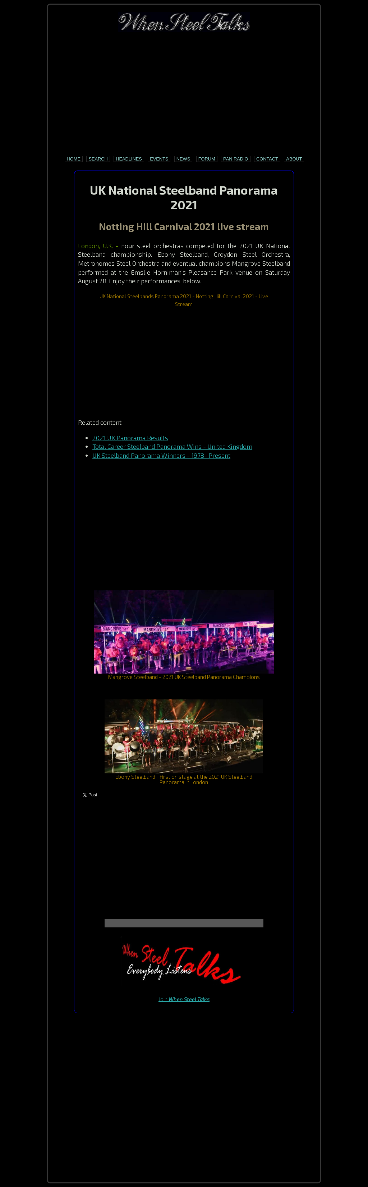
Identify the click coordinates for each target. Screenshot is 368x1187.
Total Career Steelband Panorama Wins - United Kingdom (172, 446)
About (294, 159)
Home (73, 159)
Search (97, 159)
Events (159, 159)
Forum (206, 159)
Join (184, 999)
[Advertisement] (183, 93)
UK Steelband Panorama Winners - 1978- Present (161, 455)
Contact (267, 159)
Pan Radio (235, 159)
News (183, 159)
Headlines (129, 159)
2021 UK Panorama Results (130, 438)
